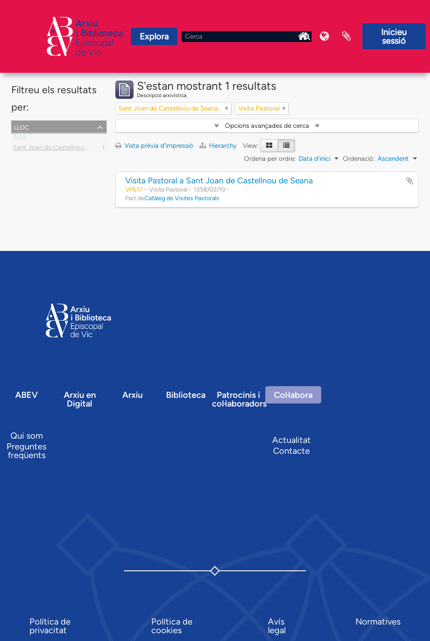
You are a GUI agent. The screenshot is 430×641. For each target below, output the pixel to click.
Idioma (325, 36)
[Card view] (269, 145)
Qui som (26, 435)
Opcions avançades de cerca (267, 126)
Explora (154, 36)
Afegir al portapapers (409, 180)
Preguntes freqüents (26, 450)
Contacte (291, 451)
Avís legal (277, 625)
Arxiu (132, 395)
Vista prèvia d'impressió (154, 146)
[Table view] (286, 145)
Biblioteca (185, 395)
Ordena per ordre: (270, 159)
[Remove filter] (226, 108)
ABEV (26, 395)
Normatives (378, 621)
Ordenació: (359, 159)
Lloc (21, 126)
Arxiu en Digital (80, 399)
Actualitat (291, 440)
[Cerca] (247, 36)
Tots (19, 139)
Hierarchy (218, 146)
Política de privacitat (50, 625)
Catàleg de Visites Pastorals (181, 198)
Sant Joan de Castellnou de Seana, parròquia (78, 149)
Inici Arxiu (303, 36)
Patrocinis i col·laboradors (239, 399)
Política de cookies (171, 625)
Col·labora (293, 395)
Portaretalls (346, 36)
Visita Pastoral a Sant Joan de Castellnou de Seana (219, 180)
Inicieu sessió (394, 36)
